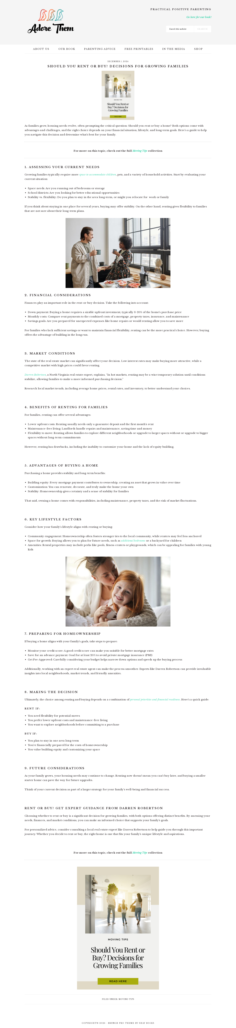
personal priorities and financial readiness (155, 699)
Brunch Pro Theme (121, 1023)
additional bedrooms (132, 540)
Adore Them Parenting (51, 21)
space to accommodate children (97, 174)
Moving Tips (139, 150)
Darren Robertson (35, 374)
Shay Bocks (146, 1023)
